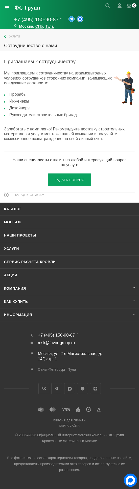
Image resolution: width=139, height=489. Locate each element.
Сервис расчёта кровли (30, 262)
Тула (49, 26)
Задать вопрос (69, 180)
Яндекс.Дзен (95, 388)
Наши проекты (20, 235)
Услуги (11, 249)
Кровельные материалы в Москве (69, 441)
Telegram (56, 388)
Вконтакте (43, 388)
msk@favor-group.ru (56, 343)
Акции (10, 275)
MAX (69, 388)
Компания (15, 288)
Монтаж (12, 222)
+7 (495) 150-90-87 (36, 19)
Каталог (13, 209)
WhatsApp (82, 388)
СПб (39, 26)
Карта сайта (69, 425)
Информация (18, 315)
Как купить (16, 302)
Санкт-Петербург (51, 369)
